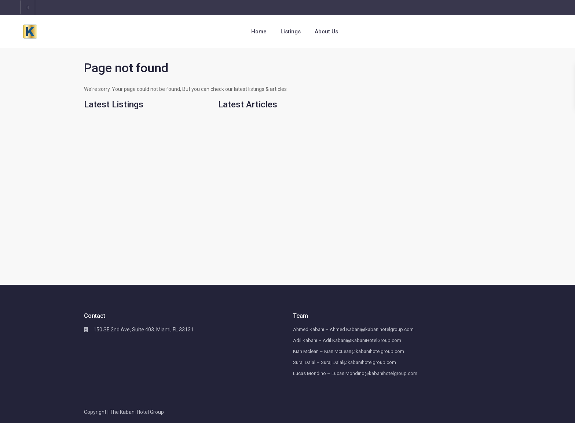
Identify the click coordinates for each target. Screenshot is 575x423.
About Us (326, 31)
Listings (291, 31)
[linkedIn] (28, 7)
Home (259, 31)
